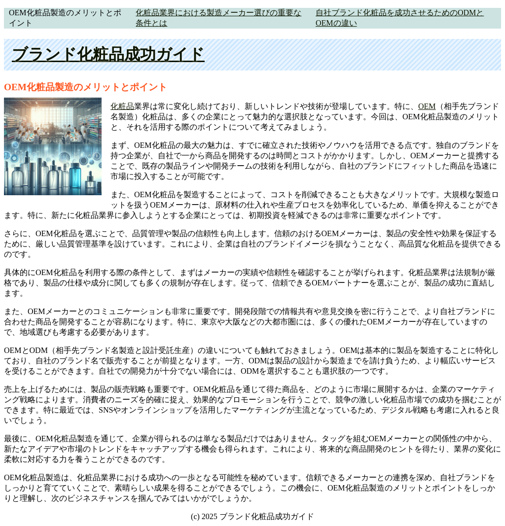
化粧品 (122, 106)
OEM (427, 106)
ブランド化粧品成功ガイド (108, 54)
